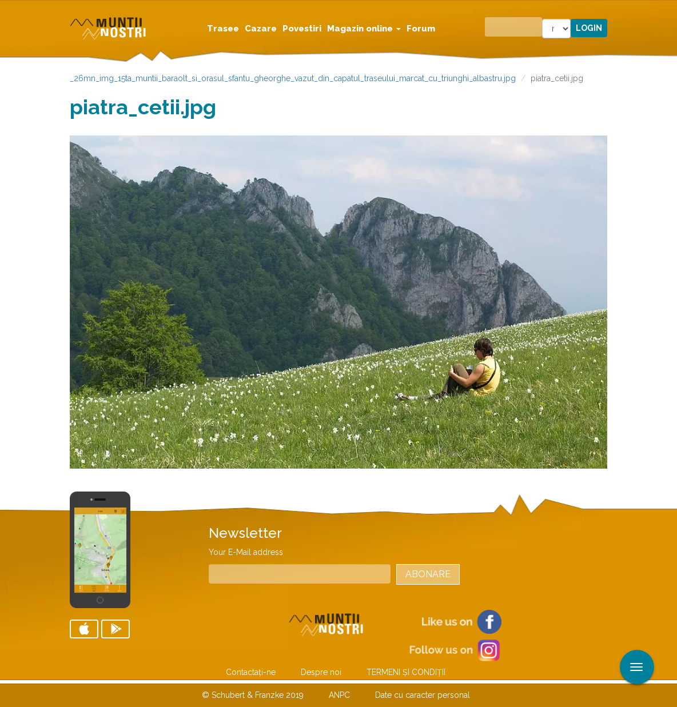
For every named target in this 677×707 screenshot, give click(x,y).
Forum (421, 28)
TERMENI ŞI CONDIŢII (406, 672)
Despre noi (321, 672)
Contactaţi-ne (251, 672)
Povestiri (301, 28)
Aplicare (668, 10)
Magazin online (364, 28)
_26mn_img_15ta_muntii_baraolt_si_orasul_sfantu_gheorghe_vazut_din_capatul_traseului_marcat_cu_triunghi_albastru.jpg (293, 78)
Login (589, 28)
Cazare (261, 28)
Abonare (428, 574)
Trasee (223, 28)
